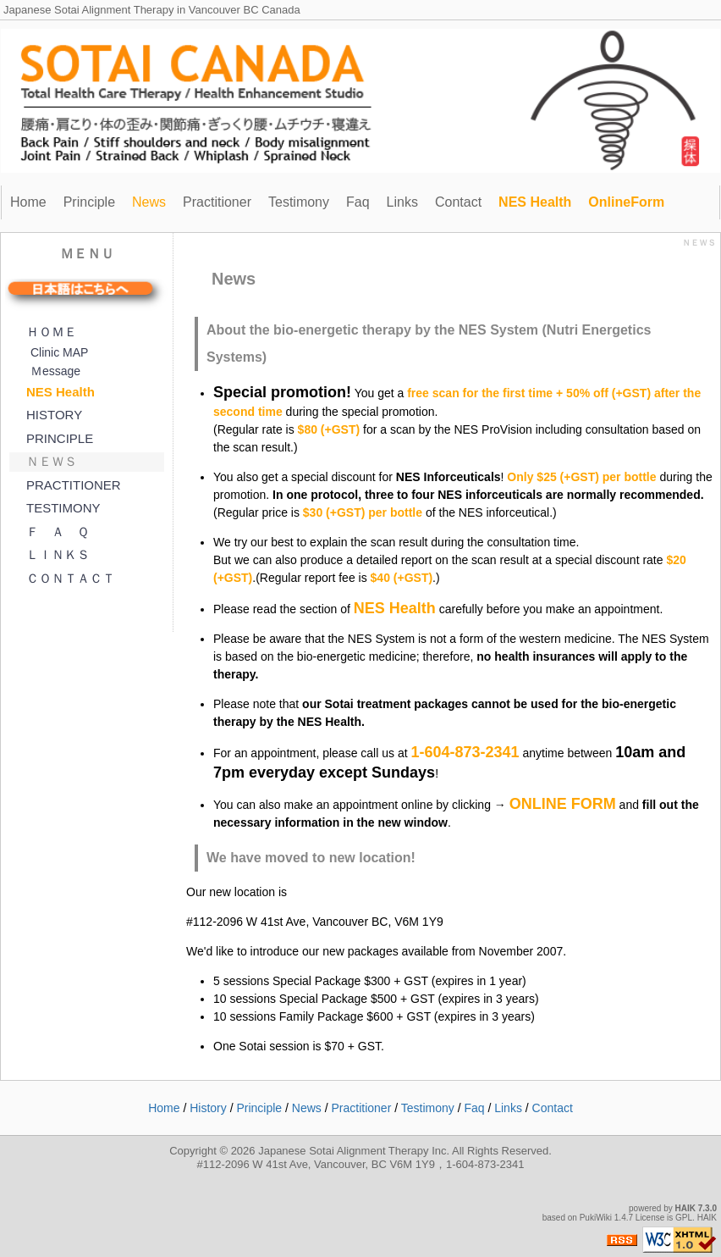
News (307, 1108)
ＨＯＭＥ (51, 331)
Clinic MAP (59, 352)
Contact (458, 202)
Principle (89, 202)
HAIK (685, 1208)
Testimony (298, 202)
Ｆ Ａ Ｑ (57, 531)
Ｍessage (55, 371)
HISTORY (54, 414)
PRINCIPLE (59, 438)
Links (402, 202)
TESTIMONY (63, 508)
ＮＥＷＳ (51, 461)
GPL (683, 1217)
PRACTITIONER (73, 485)
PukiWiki (596, 1217)
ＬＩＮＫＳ (58, 554)
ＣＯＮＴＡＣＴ (70, 578)
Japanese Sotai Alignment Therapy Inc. (353, 1150)
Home (28, 202)
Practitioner (217, 202)
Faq (358, 202)
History (208, 1108)
